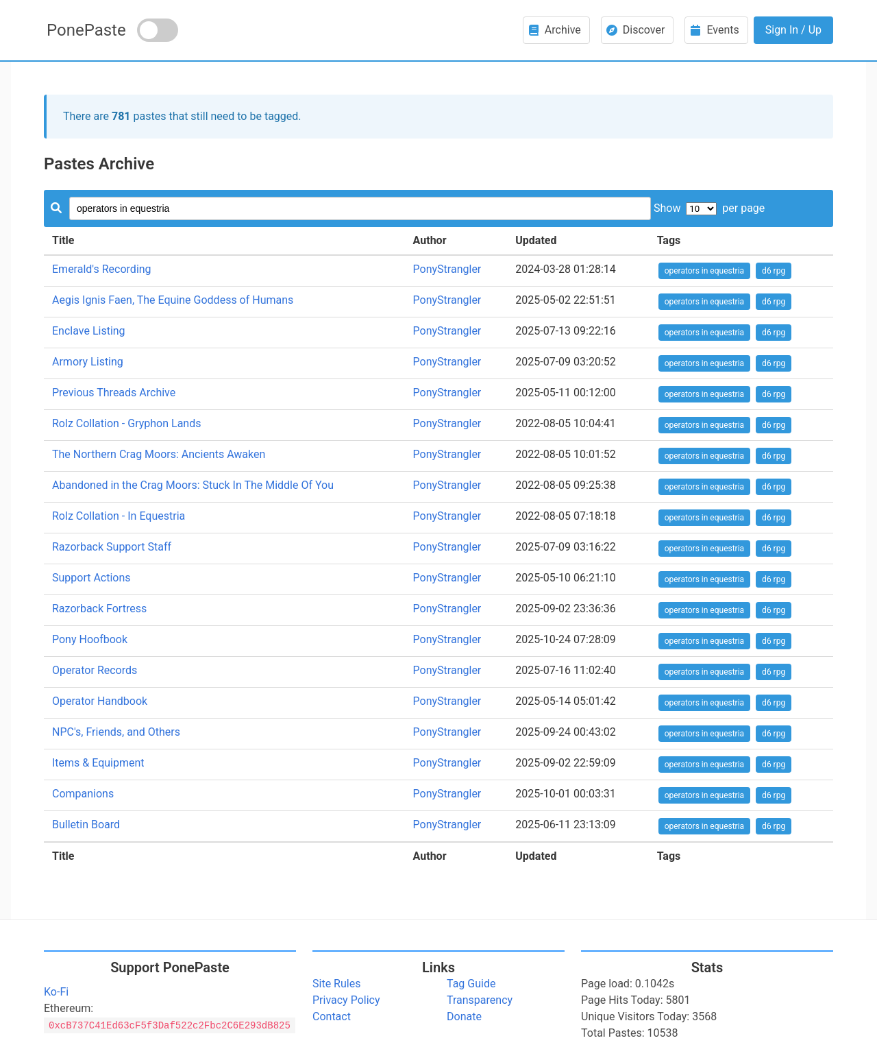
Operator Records (94, 670)
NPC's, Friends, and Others (116, 731)
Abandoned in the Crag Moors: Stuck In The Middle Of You (193, 485)
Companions (83, 793)
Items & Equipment (98, 762)
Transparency (479, 1000)
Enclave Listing (88, 330)
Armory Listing (87, 361)
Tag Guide (471, 983)
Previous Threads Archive (113, 392)
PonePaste (86, 30)
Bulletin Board (86, 824)
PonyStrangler (447, 269)
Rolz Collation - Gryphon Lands (126, 423)
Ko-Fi (56, 991)
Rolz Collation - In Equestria (118, 515)
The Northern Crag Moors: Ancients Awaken (158, 454)
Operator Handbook (99, 701)
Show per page (709, 208)
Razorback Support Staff (111, 546)
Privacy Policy (346, 1000)
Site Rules (336, 983)
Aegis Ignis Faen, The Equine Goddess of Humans (172, 299)
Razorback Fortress (99, 608)
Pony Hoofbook (89, 639)
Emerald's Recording (101, 269)
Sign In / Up (793, 29)
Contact (331, 1016)
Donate (464, 1016)
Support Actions (91, 577)
